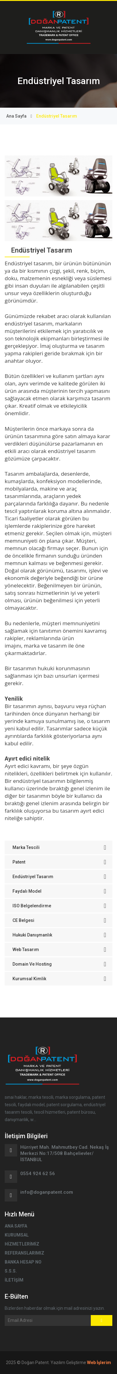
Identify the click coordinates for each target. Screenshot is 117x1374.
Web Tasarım (59, 949)
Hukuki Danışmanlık (59, 935)
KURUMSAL (17, 1235)
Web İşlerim (99, 1362)
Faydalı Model (59, 891)
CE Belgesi (59, 920)
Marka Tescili (59, 847)
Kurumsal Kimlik (59, 979)
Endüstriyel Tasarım (59, 876)
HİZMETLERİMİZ (22, 1244)
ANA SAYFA (16, 1226)
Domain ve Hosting (59, 964)
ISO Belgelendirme (59, 906)
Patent (59, 862)
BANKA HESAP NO (23, 1262)
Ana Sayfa (16, 116)
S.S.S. (11, 1270)
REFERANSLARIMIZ (24, 1253)
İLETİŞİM (14, 1279)
